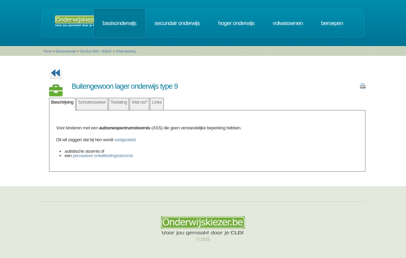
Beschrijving (62, 102)
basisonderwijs (119, 23)
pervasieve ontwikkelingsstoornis (103, 155)
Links (157, 102)
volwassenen (288, 23)
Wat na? (139, 102)
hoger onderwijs (236, 23)
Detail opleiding (126, 51)
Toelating (119, 102)
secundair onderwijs (177, 23)
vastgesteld (124, 139)
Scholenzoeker (92, 102)
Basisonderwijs (65, 51)
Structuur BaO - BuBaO (96, 51)
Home (47, 51)
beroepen (332, 23)
